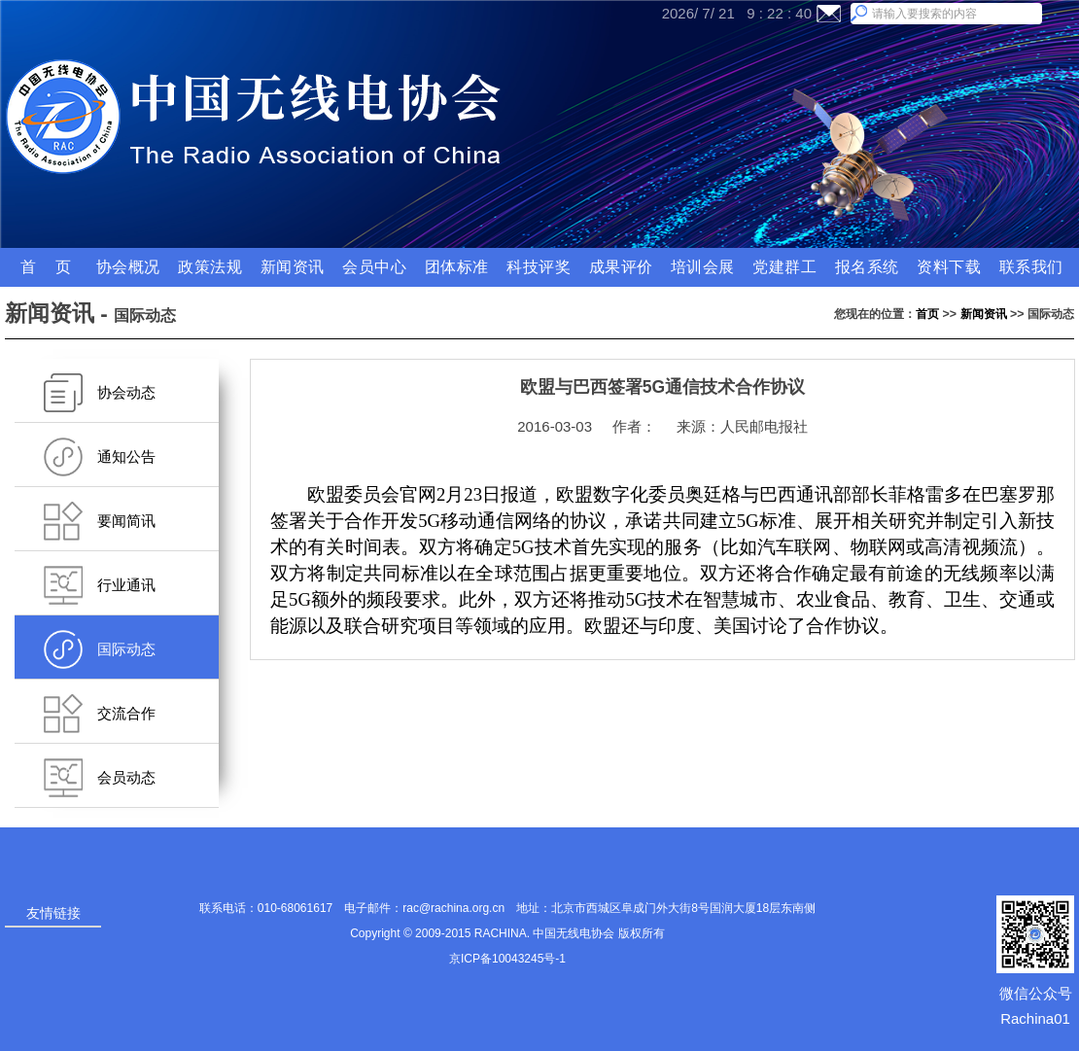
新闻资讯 (983, 314)
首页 (927, 314)
